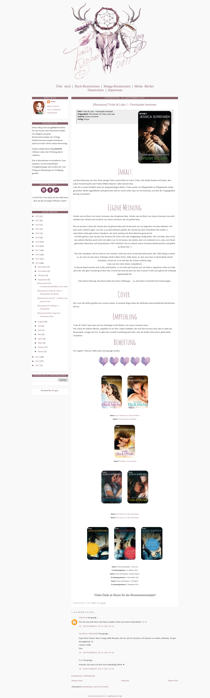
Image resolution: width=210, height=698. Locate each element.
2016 (37, 254)
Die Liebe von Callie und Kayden (128, 518)
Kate (81, 660)
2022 (37, 233)
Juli (40, 326)
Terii (53, 102)
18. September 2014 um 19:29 (96, 652)
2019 (37, 241)
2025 (37, 220)
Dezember (42, 267)
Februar (41, 347)
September (43, 279)
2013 (37, 357)
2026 (37, 216)
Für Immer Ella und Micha (127, 419)
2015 (37, 259)
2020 (37, 237)
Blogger (55, 390)
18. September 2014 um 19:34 (96, 669)
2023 (37, 229)
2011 (37, 365)
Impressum (115, 90)
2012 (37, 361)
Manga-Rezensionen (117, 86)
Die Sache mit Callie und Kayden (128, 514)
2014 (37, 263)
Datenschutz (96, 90)
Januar (41, 351)
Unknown (83, 617)
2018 (37, 246)
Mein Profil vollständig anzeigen (54, 110)
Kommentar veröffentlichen (83, 676)
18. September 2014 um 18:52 (96, 626)
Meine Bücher (144, 86)
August (41, 321)
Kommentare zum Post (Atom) (95, 686)
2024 (37, 224)
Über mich (63, 86)
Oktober (41, 275)
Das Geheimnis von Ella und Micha (127, 415)
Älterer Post (173, 680)
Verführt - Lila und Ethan (128, 461)
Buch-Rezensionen (87, 86)
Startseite (125, 680)
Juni (40, 330)
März (40, 343)
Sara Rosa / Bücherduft (89, 633)
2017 (37, 250)
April (40, 338)
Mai (40, 334)
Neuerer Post (77, 680)
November (42, 271)
